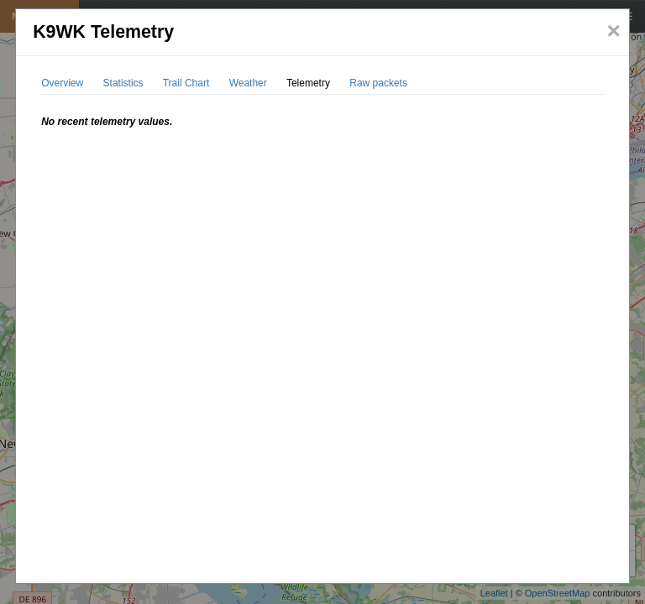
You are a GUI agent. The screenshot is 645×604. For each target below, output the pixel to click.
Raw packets (378, 83)
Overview (62, 83)
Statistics (123, 83)
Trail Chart (186, 83)
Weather (248, 83)
